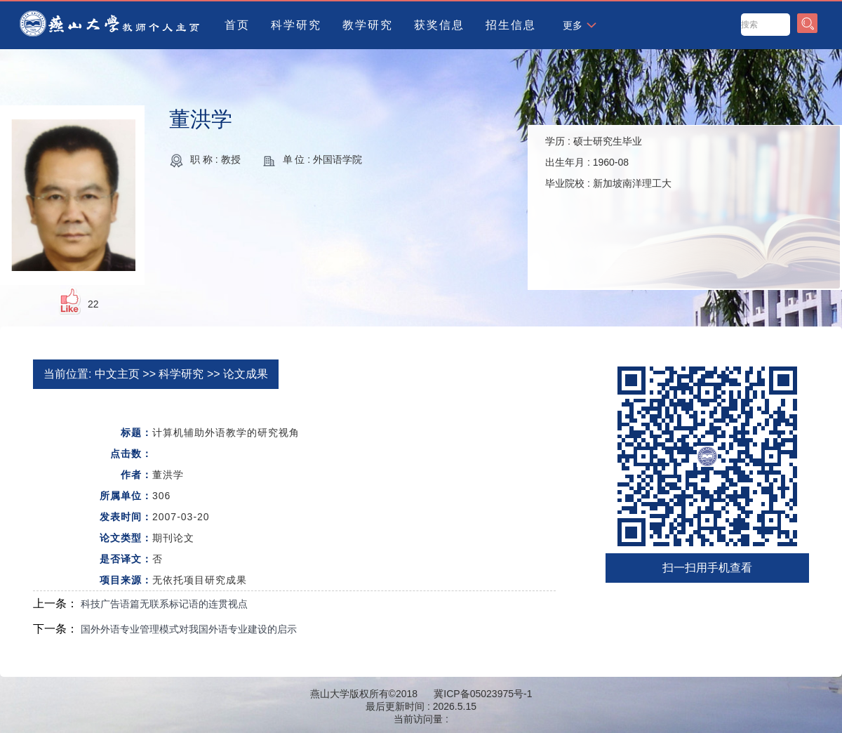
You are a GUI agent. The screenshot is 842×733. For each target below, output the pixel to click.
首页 (237, 25)
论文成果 (245, 374)
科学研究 (296, 25)
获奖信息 (439, 25)
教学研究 (367, 25)
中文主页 (117, 374)
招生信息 (511, 25)
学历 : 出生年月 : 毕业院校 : (608, 162)
